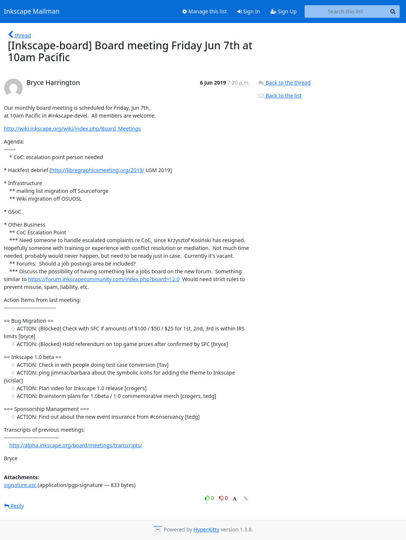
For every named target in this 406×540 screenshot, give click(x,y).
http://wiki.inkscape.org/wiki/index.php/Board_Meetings (72, 128)
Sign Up (283, 11)
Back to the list (280, 95)
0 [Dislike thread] (223, 497)
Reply (14, 505)
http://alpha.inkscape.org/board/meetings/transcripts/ (75, 445)
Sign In (248, 11)
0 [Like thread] (210, 497)
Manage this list (204, 11)
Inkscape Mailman (32, 11)
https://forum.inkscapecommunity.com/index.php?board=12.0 (104, 279)
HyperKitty (206, 529)
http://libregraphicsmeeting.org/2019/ (97, 170)
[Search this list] (346, 11)
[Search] (393, 11)
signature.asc (20, 484)
